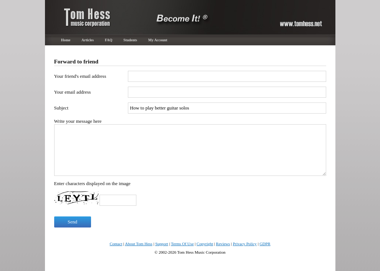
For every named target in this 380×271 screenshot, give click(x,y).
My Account (157, 40)
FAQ (108, 40)
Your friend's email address (80, 76)
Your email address (72, 92)
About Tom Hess (139, 244)
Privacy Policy (245, 244)
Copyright (204, 244)
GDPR (264, 244)
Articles (87, 40)
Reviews (223, 244)
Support (161, 244)
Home (66, 40)
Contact (115, 244)
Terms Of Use (182, 244)
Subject (61, 108)
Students (130, 40)
